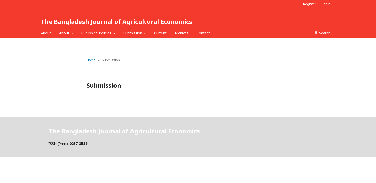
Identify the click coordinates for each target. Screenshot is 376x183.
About (46, 32)
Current (160, 32)
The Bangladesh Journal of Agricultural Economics (116, 21)
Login (326, 4)
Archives (181, 32)
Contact (203, 32)
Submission (133, 32)
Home (91, 60)
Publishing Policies (96, 32)
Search (324, 32)
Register (309, 4)
